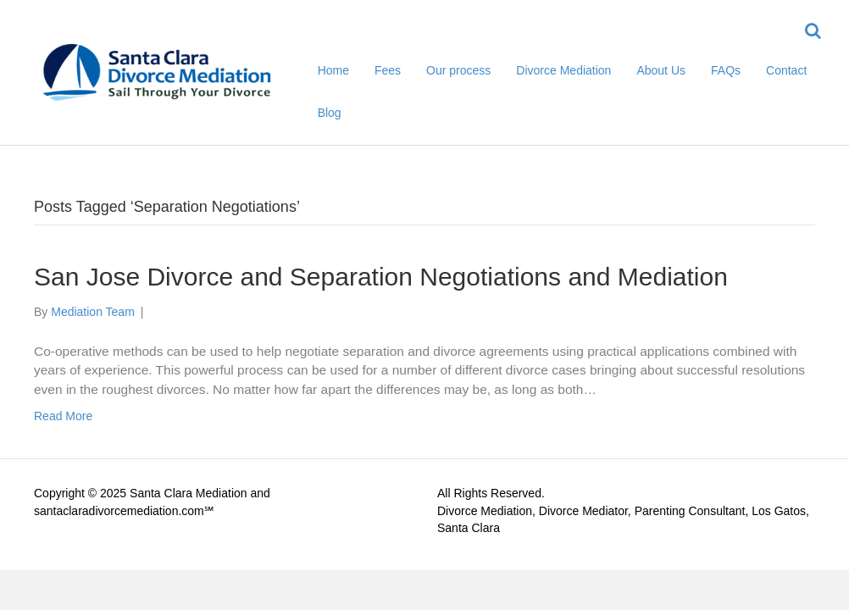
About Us (660, 70)
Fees (388, 70)
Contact (786, 70)
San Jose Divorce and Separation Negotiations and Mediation (381, 277)
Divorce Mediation (563, 70)
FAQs (726, 70)
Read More (63, 416)
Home (333, 70)
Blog (329, 112)
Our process (458, 70)
